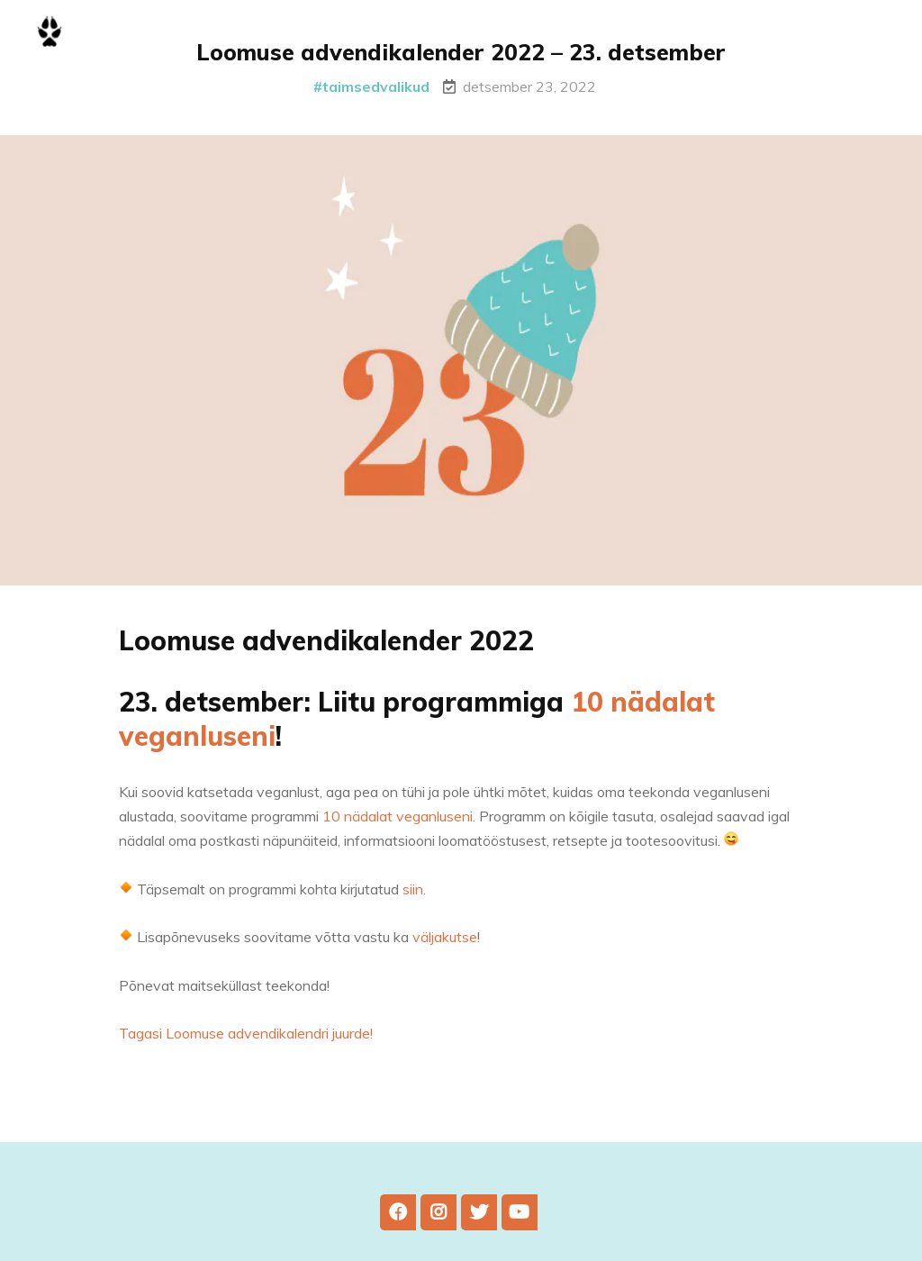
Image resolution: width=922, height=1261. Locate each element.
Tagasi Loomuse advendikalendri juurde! (246, 1045)
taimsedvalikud (375, 86)
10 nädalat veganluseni (397, 828)
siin (412, 900)
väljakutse (444, 948)
